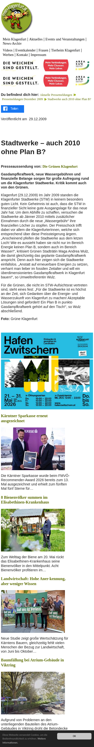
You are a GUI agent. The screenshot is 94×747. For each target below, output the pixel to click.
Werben (8, 55)
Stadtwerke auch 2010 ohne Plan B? (69, 99)
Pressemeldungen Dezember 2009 (22, 99)
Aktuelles (36, 39)
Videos (8, 50)
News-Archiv (12, 43)
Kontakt (22, 55)
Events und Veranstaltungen (64, 39)
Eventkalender (25, 50)
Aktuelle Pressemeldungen (56, 95)
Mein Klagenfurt (14, 39)
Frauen (43, 50)
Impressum (38, 55)
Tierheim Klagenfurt (65, 50)
